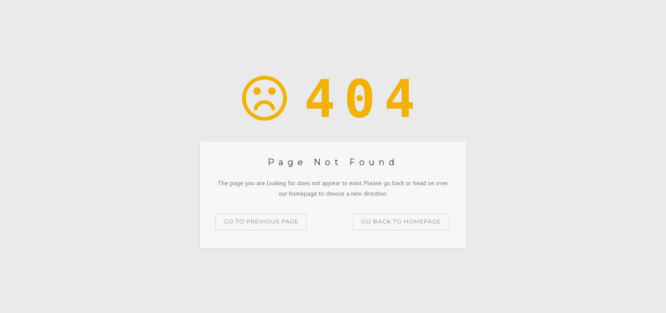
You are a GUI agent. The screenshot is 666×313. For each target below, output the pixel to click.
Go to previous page (261, 221)
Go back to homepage (401, 221)
